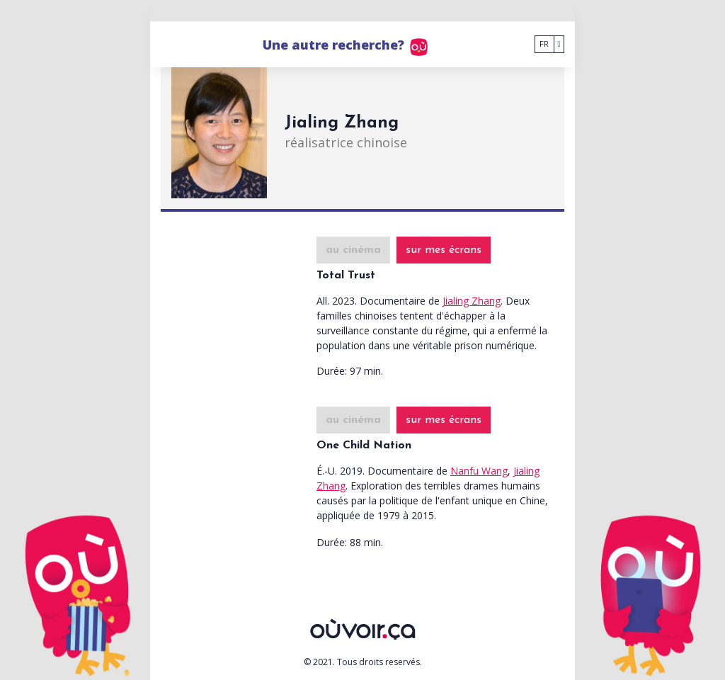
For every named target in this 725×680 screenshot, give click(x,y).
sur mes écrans (443, 250)
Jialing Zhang (472, 300)
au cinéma (353, 250)
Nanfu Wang (479, 470)
